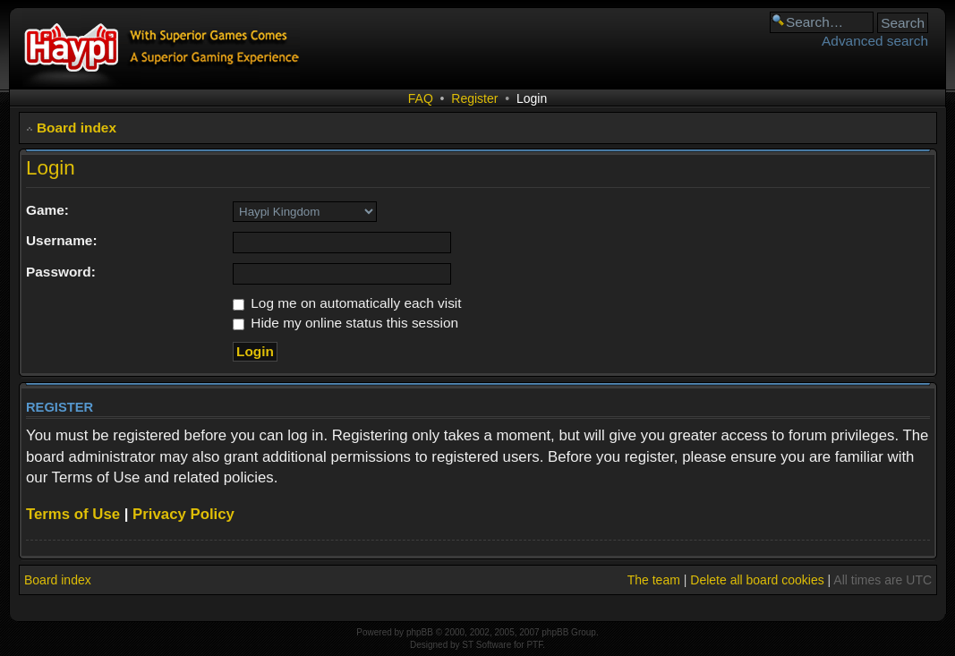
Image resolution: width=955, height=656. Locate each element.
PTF (534, 645)
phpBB (419, 632)
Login (531, 98)
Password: (61, 271)
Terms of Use (73, 514)
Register (474, 98)
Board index (76, 127)
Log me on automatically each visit (347, 303)
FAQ (420, 98)
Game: (47, 209)
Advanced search (875, 40)
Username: (62, 240)
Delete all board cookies (756, 580)
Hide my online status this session (345, 322)
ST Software (486, 645)
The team (653, 580)
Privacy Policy (183, 514)
